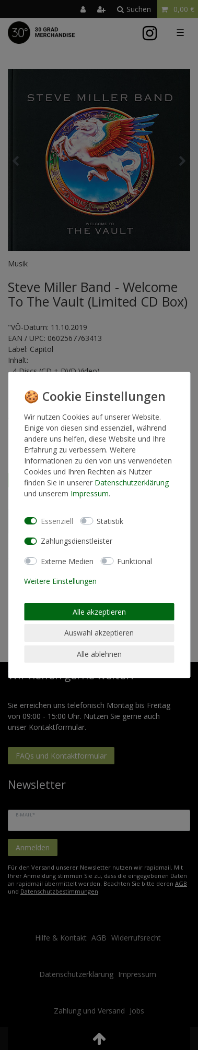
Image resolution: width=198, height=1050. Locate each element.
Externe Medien (67, 561)
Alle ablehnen (99, 654)
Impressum (90, 493)
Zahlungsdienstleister (76, 541)
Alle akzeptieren (99, 612)
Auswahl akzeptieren (99, 633)
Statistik (110, 521)
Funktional (134, 561)
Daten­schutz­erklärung (132, 482)
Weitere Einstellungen (60, 581)
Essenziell (57, 521)
